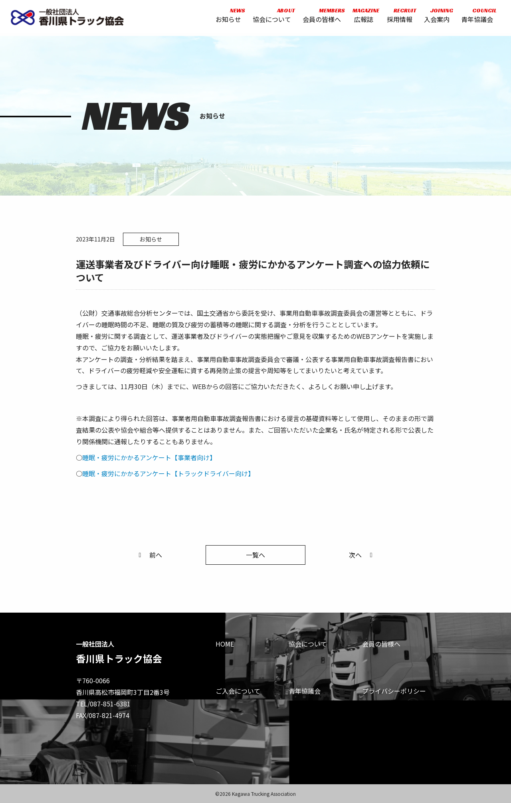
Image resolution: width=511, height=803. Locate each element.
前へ (149, 555)
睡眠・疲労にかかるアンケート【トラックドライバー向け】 (168, 473)
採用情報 (398, 17)
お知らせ (227, 17)
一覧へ (255, 555)
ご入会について (238, 691)
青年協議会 (475, 17)
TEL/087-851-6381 (103, 703)
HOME (225, 644)
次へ (362, 555)
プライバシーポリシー (394, 691)
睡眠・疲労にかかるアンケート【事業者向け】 (149, 457)
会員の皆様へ (320, 17)
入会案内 (435, 17)
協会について (271, 17)
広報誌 (362, 17)
